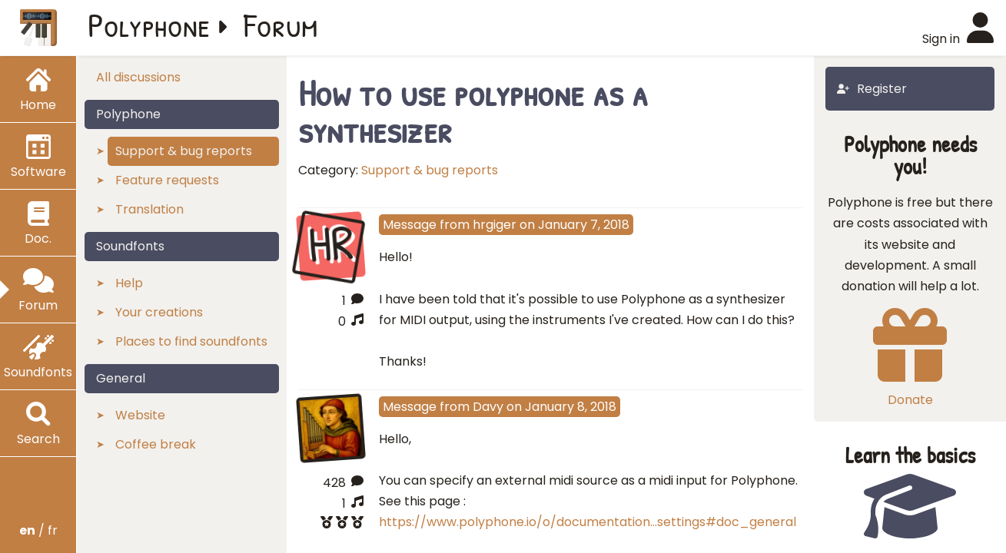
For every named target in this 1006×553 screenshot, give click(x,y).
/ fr (38, 530)
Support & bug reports (429, 170)
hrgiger (494, 224)
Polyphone (149, 25)
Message (410, 224)
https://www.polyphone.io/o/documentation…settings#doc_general (587, 522)
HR (330, 244)
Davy (488, 407)
